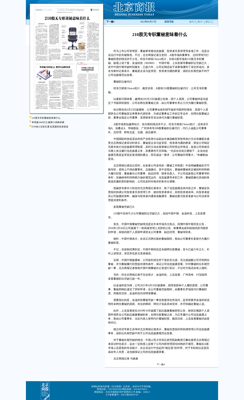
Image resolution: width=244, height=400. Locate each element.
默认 (209, 21)
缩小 (199, 21)
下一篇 (110, 21)
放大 (193, 21)
